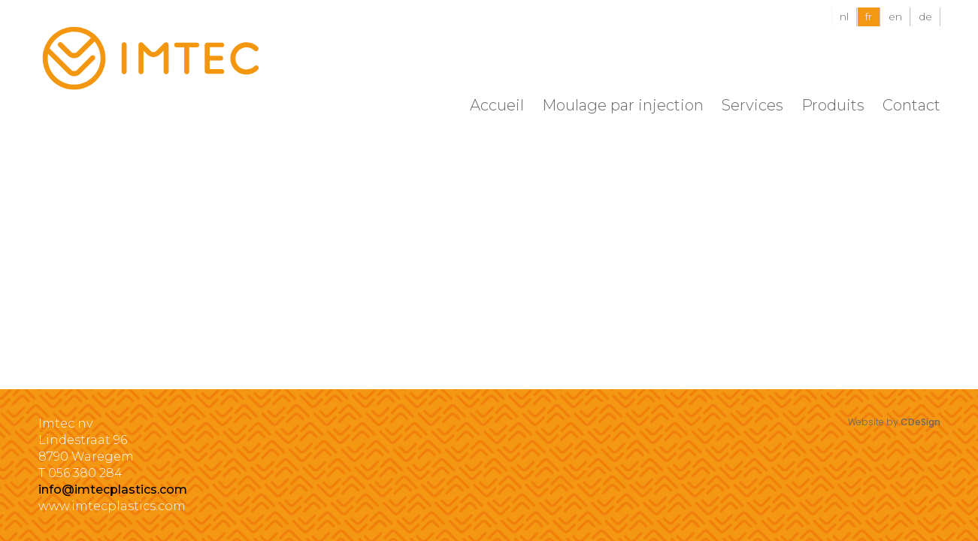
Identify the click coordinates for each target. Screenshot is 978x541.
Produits (832, 105)
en (895, 16)
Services (752, 105)
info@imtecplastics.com (112, 489)
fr (868, 16)
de (925, 16)
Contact (911, 105)
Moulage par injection (623, 105)
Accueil (497, 105)
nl (844, 16)
